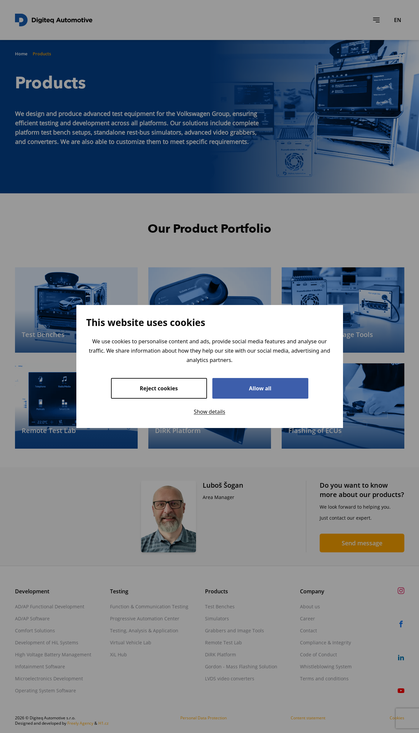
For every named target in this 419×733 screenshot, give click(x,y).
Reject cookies (159, 388)
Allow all (260, 388)
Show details (209, 411)
